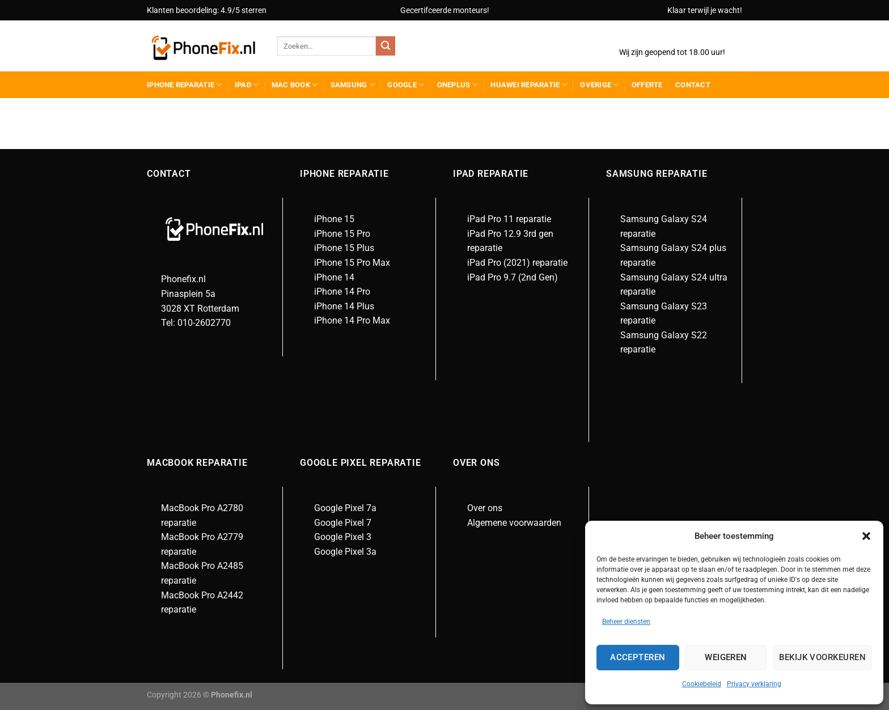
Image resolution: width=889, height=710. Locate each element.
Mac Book (295, 84)
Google (405, 84)
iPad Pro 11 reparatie (509, 219)
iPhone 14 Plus (344, 306)
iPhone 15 (334, 219)
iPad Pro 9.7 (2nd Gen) (512, 277)
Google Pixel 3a (345, 551)
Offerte (647, 84)
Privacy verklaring (754, 684)
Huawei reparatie (529, 84)
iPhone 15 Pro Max (352, 262)
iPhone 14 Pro (342, 291)
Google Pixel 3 (342, 537)
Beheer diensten (626, 622)
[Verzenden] (385, 46)
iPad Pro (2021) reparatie (517, 262)
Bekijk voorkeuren (822, 657)
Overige (599, 84)
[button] (866, 536)
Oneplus (457, 84)
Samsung (353, 84)
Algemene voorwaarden (514, 522)
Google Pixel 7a (345, 508)
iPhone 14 (334, 277)
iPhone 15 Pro (342, 233)
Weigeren (726, 657)
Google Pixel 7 (342, 522)
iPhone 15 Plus (344, 248)
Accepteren (638, 657)
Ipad (247, 84)
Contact (692, 84)
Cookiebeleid (701, 684)
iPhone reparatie (184, 84)
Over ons (484, 508)
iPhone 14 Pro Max (352, 320)
